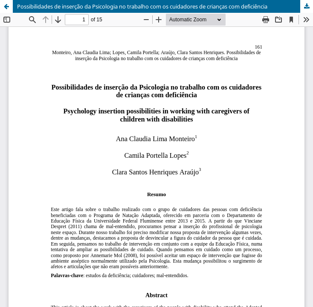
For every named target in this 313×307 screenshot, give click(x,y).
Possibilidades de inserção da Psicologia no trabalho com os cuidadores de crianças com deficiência (142, 6)
